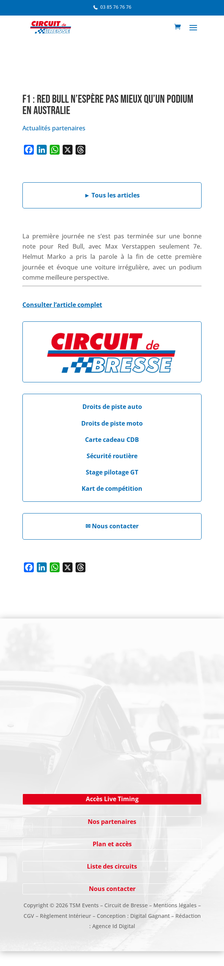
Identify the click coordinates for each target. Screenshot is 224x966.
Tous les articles (112, 195)
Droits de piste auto (112, 406)
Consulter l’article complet (62, 305)
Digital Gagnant (150, 915)
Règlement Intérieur (65, 915)
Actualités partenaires (53, 128)
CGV (29, 915)
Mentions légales (175, 905)
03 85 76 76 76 (115, 7)
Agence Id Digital (113, 926)
